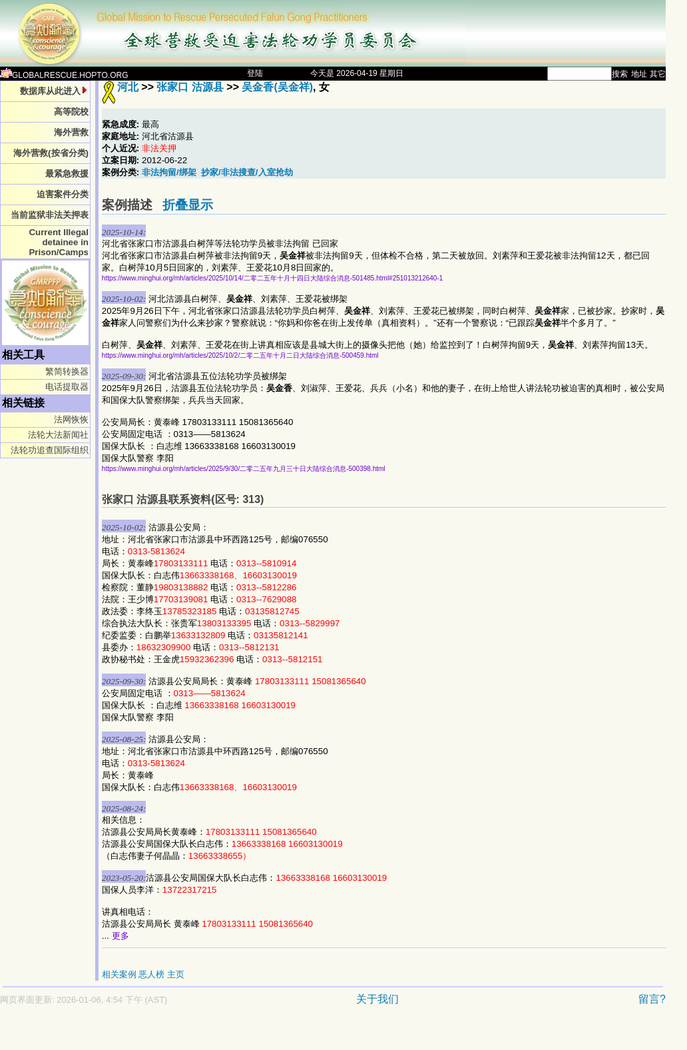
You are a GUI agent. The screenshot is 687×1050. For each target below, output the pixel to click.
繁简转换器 (67, 371)
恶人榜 (151, 974)
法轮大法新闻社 (58, 435)
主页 (175, 974)
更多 (120, 936)
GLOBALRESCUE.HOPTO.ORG (64, 75)
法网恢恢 (71, 419)
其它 (658, 74)
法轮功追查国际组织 (50, 450)
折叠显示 (187, 205)
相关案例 (119, 974)
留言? (652, 999)
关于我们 (377, 999)
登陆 (255, 73)
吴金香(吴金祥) (277, 87)
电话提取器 (67, 387)
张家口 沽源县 (189, 87)
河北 (127, 87)
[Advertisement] (286, 1034)
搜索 (620, 74)
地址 (639, 74)
